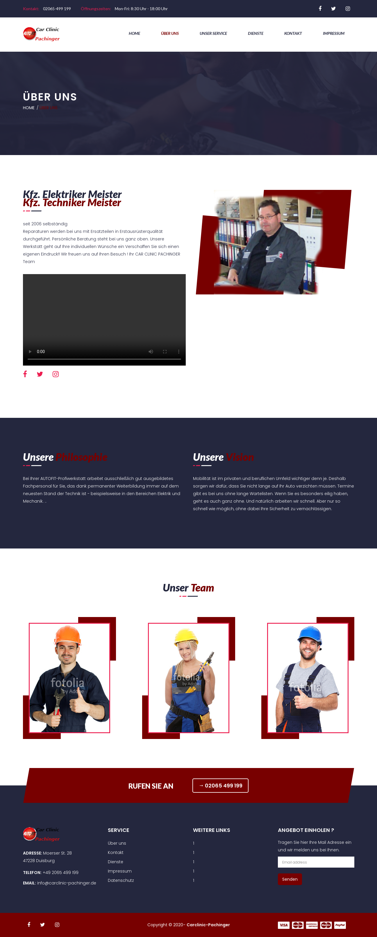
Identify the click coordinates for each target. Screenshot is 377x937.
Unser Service (213, 33)
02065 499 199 (222, 785)
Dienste (255, 33)
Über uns (170, 33)
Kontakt (293, 33)
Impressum (333, 33)
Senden (290, 879)
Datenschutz (121, 880)
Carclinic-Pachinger (208, 925)
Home (134, 33)
